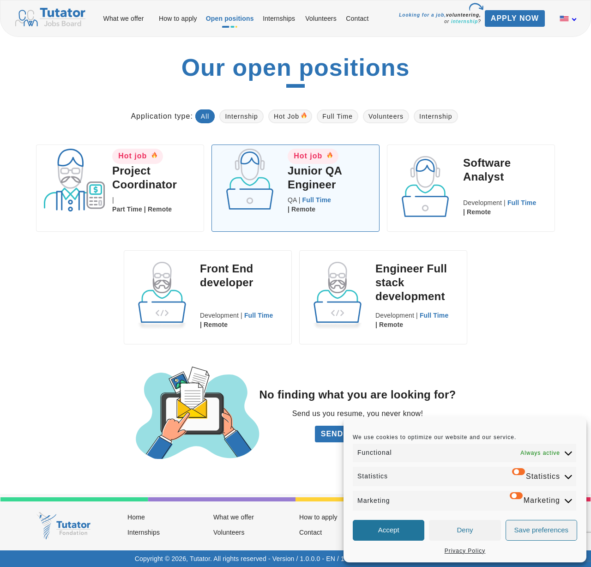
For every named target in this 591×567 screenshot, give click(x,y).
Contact (357, 18)
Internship (241, 116)
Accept (388, 530)
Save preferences (541, 530)
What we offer (123, 18)
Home (136, 517)
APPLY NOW (515, 18)
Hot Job (290, 116)
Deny (465, 530)
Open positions (230, 18)
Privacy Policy (465, 551)
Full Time (337, 116)
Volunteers (321, 18)
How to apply (178, 18)
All (205, 116)
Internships (279, 18)
